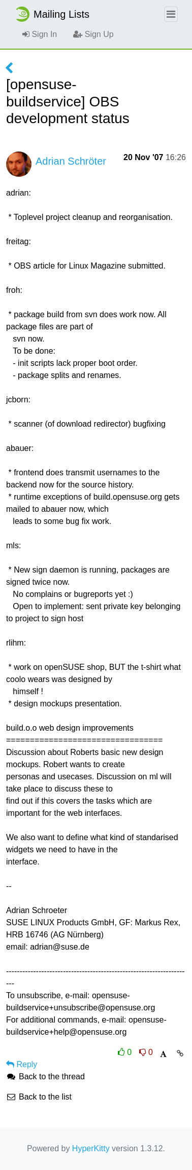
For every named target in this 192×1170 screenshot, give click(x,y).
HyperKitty (91, 1148)
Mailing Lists (51, 14)
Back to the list (39, 1096)
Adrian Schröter (71, 161)
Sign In (39, 34)
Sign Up (93, 34)
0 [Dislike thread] (146, 1052)
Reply (21, 1064)
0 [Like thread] (126, 1052)
